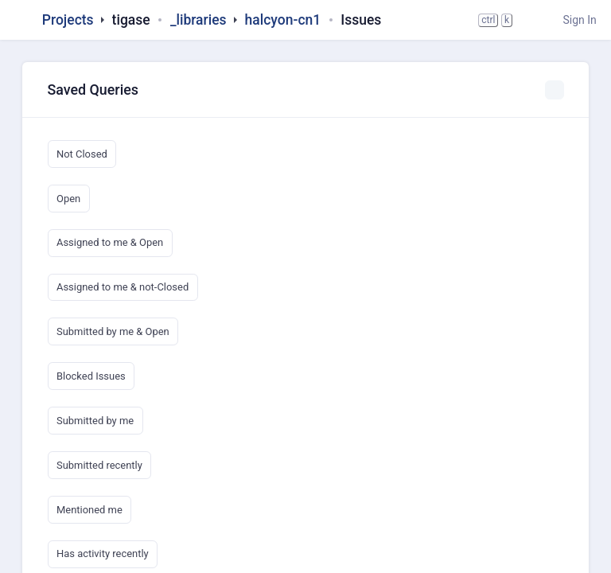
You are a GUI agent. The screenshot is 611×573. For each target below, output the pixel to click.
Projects (68, 20)
